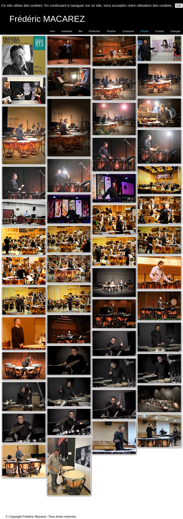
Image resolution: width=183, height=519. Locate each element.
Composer (128, 31)
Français (175, 31)
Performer (94, 31)
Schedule (67, 31)
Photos (145, 31)
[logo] (46, 18)
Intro (52, 31)
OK (178, 6)
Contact (159, 31)
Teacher (111, 31)
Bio (80, 31)
